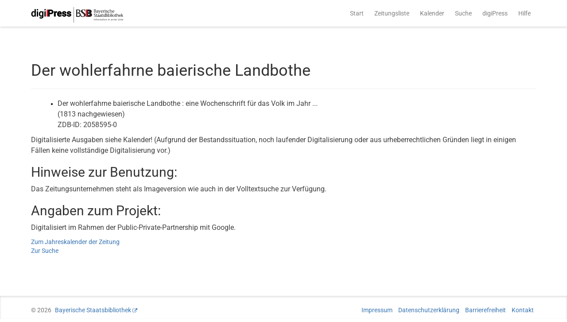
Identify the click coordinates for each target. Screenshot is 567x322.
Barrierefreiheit (485, 310)
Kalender (432, 13)
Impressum (376, 310)
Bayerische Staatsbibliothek (93, 310)
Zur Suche (44, 250)
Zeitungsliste (391, 13)
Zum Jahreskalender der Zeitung (75, 241)
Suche (463, 13)
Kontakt (523, 310)
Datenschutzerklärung (428, 310)
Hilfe (524, 13)
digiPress (495, 13)
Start (357, 13)
